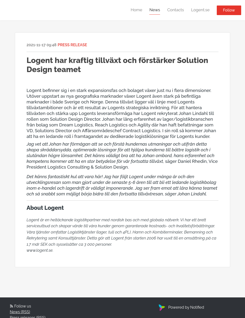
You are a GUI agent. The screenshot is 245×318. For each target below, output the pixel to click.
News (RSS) (20, 312)
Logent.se (200, 9)
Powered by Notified (180, 307)
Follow (229, 10)
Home (136, 9)
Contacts (175, 9)
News (154, 9)
